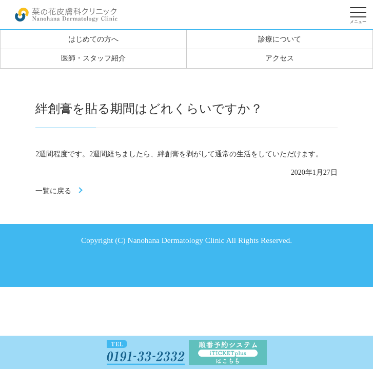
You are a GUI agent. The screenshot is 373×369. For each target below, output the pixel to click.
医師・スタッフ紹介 (93, 58)
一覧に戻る (53, 191)
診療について (279, 39)
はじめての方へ (93, 39)
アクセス (279, 58)
